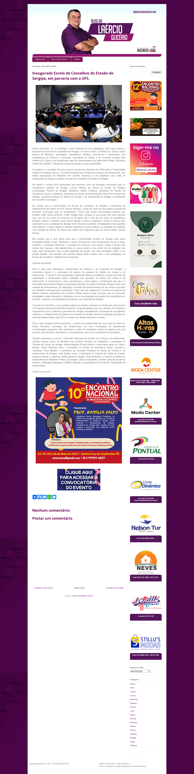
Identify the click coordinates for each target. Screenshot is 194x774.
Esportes (133, 703)
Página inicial (40, 59)
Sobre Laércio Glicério (59, 59)
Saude (132, 742)
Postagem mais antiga (114, 588)
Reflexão (133, 734)
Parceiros (133, 722)
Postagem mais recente (43, 588)
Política (133, 730)
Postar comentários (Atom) (82, 596)
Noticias (133, 719)
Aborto (132, 684)
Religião (133, 738)
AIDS (132, 688)
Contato (77, 59)
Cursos (133, 696)
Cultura (133, 692)
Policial (133, 726)
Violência (133, 746)
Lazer (132, 711)
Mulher (132, 715)
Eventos (133, 707)
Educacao (134, 699)
